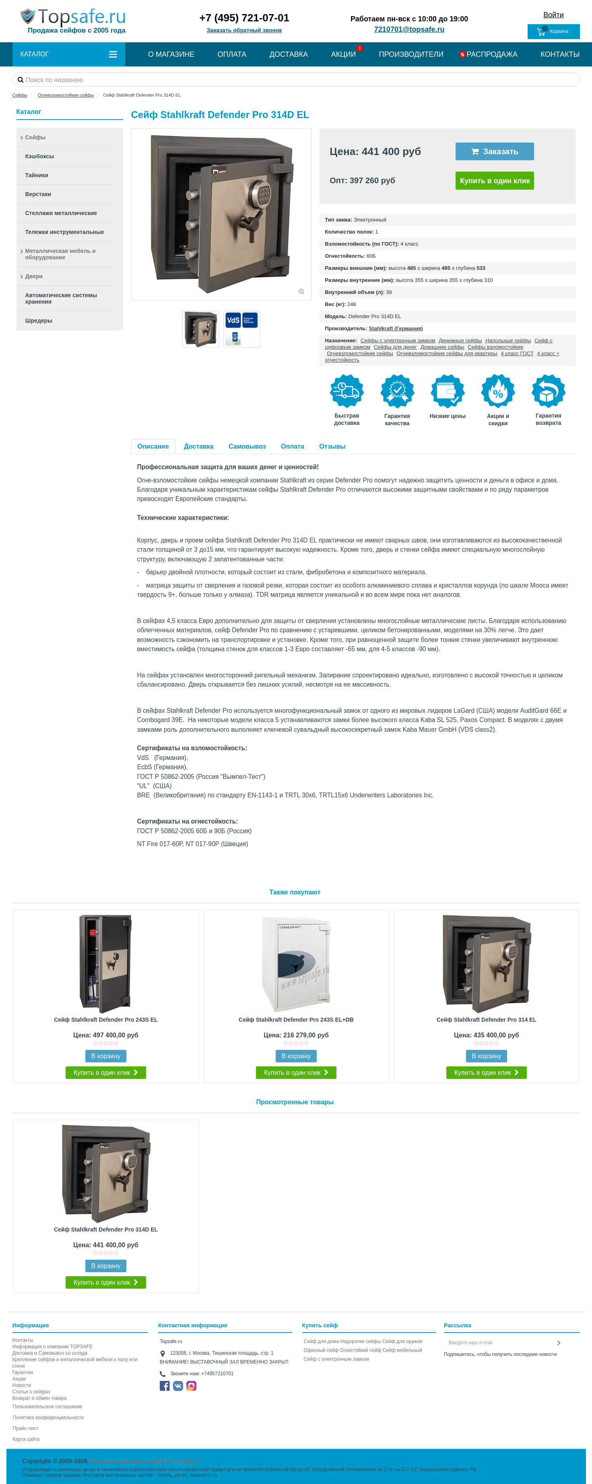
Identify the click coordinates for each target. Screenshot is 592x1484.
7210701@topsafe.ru (409, 29)
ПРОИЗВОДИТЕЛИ (411, 54)
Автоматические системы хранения (61, 298)
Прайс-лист (26, 1428)
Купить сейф (320, 1325)
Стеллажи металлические (61, 213)
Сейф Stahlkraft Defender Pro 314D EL (106, 1229)
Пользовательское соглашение (48, 1406)
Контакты (22, 1340)
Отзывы (332, 446)
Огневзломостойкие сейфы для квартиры (446, 353)
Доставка (199, 446)
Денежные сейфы (460, 340)
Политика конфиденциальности (48, 1417)
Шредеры (39, 320)
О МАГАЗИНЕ (171, 54)
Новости (21, 1385)
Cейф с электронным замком (336, 1359)
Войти (553, 15)
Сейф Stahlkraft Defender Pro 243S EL (105, 1019)
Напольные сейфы (508, 340)
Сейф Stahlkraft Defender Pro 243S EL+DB (296, 1019)
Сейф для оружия (402, 1341)
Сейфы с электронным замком (398, 340)
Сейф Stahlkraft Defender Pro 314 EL (486, 1019)
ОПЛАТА (232, 54)
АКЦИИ (343, 54)
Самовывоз (247, 446)
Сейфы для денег (395, 347)
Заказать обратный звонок (244, 30)
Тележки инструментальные (64, 232)
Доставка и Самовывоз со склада (50, 1353)
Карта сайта (26, 1439)
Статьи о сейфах (31, 1392)
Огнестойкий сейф (360, 1350)
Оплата (292, 446)
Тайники (36, 175)
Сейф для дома (321, 1341)
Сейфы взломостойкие (495, 347)
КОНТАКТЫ (560, 54)
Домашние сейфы (442, 347)
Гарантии (22, 1372)
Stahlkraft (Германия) (396, 328)
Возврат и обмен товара (39, 1398)
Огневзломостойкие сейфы (360, 353)
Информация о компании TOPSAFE (52, 1346)
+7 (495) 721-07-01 (244, 18)
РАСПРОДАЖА (492, 54)
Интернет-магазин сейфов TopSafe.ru (145, 1460)
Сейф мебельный (402, 1350)
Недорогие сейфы (360, 1341)
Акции (19, 1379)
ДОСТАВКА (289, 54)
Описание (153, 446)
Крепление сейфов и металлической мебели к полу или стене (75, 1363)
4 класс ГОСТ (517, 353)
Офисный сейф (321, 1350)
